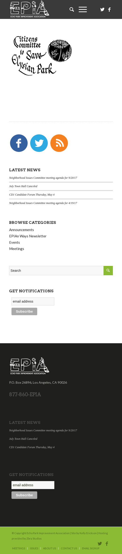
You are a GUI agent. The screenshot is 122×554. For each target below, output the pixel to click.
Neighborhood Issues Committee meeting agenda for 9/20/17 (43, 177)
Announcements (21, 230)
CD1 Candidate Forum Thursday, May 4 (32, 194)
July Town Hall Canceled (23, 186)
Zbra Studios (34, 538)
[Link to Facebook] (109, 9)
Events (14, 242)
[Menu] (80, 9)
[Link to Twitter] (102, 9)
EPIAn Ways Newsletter (28, 236)
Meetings (16, 249)
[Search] (69, 9)
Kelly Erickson (88, 533)
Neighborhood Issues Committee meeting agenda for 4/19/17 (43, 203)
